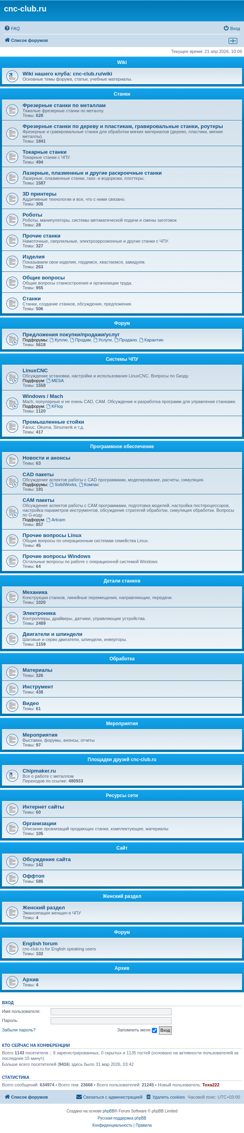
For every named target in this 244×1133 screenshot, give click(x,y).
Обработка (122, 659)
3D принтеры (40, 194)
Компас (89, 484)
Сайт (122, 848)
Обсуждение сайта (47, 859)
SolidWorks (62, 484)
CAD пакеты (38, 474)
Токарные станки (44, 152)
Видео (31, 703)
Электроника (39, 613)
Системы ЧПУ (122, 359)
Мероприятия (122, 723)
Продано (125, 339)
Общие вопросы (44, 278)
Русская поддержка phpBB (122, 1118)
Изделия (34, 257)
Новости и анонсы (46, 458)
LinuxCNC (35, 370)
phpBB (109, 1111)
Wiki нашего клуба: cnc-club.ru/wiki (67, 74)
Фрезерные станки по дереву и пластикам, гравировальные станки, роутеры (123, 126)
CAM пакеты (38, 500)
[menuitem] (12, 28)
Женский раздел (122, 896)
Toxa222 (210, 1084)
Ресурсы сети (122, 795)
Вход (7, 1002)
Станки (122, 94)
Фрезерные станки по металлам (64, 105)
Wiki (122, 62)
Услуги (102, 339)
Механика (35, 592)
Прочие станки (42, 236)
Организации (39, 823)
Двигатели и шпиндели (52, 634)
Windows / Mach (43, 396)
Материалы (37, 670)
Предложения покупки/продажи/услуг (71, 334)
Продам (80, 339)
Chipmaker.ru (39, 771)
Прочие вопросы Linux (52, 535)
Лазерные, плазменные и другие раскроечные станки (92, 173)
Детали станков (122, 581)
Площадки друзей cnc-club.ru (122, 759)
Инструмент (38, 687)
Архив (122, 968)
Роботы (32, 215)
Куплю (58, 339)
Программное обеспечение (122, 446)
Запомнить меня (137, 1030)
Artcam (55, 519)
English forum (40, 943)
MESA (55, 380)
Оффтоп (33, 876)
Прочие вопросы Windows (57, 556)
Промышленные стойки (53, 422)
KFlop (54, 406)
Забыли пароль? (19, 1029)
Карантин (151, 339)
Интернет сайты (43, 807)
